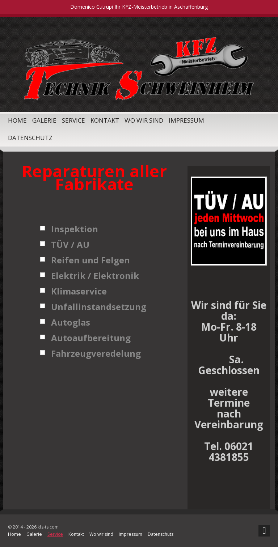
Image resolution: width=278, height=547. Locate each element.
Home (17, 120)
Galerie (44, 120)
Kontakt (104, 120)
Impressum (186, 120)
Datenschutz (30, 137)
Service (73, 120)
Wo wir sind (144, 120)
